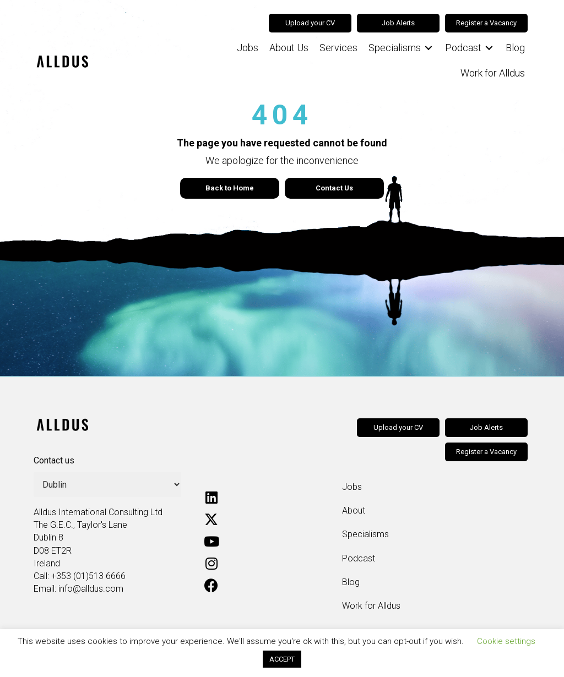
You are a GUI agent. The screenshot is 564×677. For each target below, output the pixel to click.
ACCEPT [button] (282, 659)
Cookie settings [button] (506, 641)
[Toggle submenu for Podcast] (489, 48)
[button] (211, 497)
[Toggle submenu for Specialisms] (428, 48)
